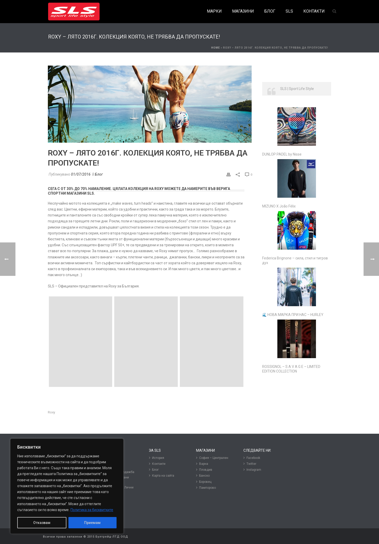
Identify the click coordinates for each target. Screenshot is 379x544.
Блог (99, 174)
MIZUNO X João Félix (279, 206)
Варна (202, 464)
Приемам (92, 523)
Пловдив (204, 470)
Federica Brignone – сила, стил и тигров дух (295, 260)
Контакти (157, 464)
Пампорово (206, 487)
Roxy (51, 412)
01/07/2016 (81, 174)
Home (215, 47)
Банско (203, 475)
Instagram (252, 470)
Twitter (249, 464)
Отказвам (41, 523)
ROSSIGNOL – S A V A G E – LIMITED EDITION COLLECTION (291, 369)
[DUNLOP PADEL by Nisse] (296, 126)
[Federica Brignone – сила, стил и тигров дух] (296, 230)
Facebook (251, 458)
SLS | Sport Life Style (297, 89)
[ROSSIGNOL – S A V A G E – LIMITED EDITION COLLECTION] (296, 339)
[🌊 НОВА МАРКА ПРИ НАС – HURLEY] (296, 287)
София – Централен (212, 458)
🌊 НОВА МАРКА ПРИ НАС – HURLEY (292, 315)
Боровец (203, 482)
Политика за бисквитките (91, 510)
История (156, 458)
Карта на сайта (161, 475)
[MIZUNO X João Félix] (296, 178)
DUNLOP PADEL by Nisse (282, 154)
